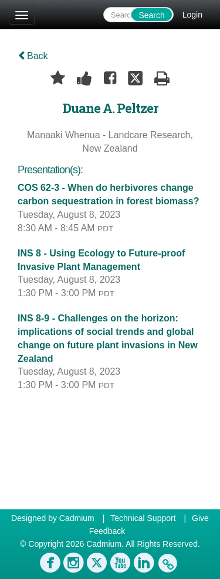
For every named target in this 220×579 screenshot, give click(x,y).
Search (151, 15)
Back (33, 56)
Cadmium (76, 518)
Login (192, 14)
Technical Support (142, 518)
